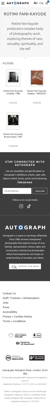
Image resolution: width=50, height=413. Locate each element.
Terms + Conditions (14, 321)
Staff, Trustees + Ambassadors (21, 297)
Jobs (5, 302)
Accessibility (10, 311)
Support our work (25, 267)
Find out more (25, 182)
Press (6, 307)
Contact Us (9, 293)
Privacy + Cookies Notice (17, 316)
